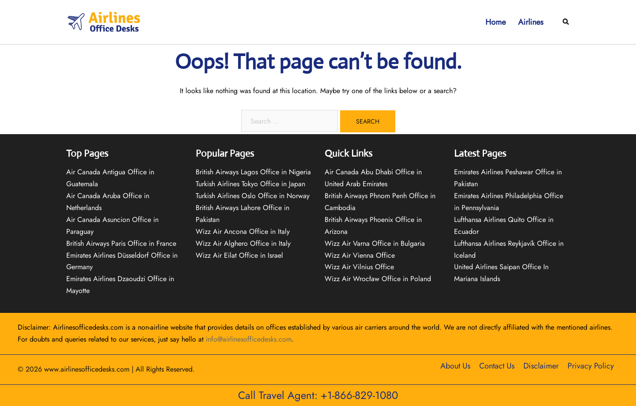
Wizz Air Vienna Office (360, 255)
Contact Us (497, 366)
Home (495, 22)
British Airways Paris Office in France (121, 243)
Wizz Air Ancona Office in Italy (243, 231)
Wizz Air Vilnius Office (359, 267)
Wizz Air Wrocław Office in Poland (378, 279)
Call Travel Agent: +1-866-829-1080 (318, 395)
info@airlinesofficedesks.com (249, 339)
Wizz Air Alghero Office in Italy (243, 243)
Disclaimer (541, 366)
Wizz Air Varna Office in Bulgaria (375, 243)
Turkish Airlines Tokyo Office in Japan (250, 184)
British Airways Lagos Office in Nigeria (253, 172)
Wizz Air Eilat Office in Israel (239, 255)
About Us (455, 366)
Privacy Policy (591, 366)
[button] (566, 22)
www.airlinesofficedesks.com (86, 369)
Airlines (530, 22)
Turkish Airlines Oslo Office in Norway (253, 196)
